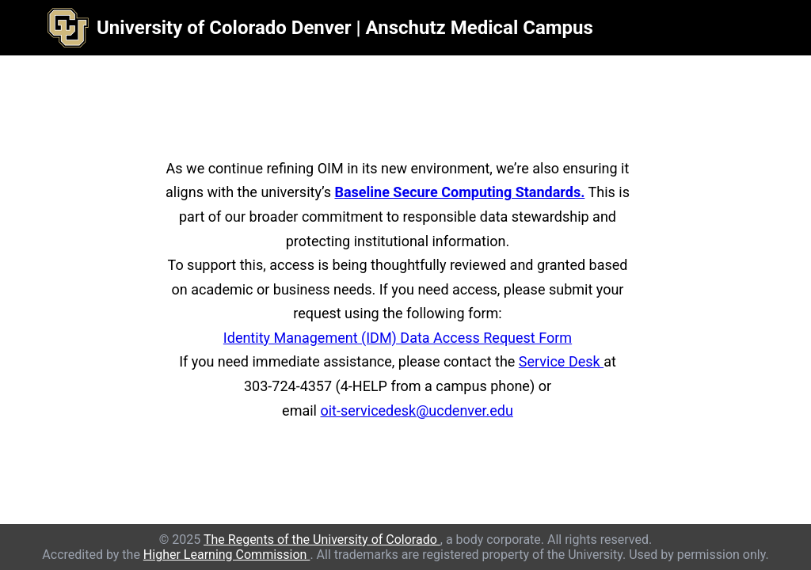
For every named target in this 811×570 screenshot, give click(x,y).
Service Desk (561, 361)
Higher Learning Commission (226, 554)
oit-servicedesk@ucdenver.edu (416, 410)
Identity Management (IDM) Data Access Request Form (397, 337)
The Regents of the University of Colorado (322, 539)
